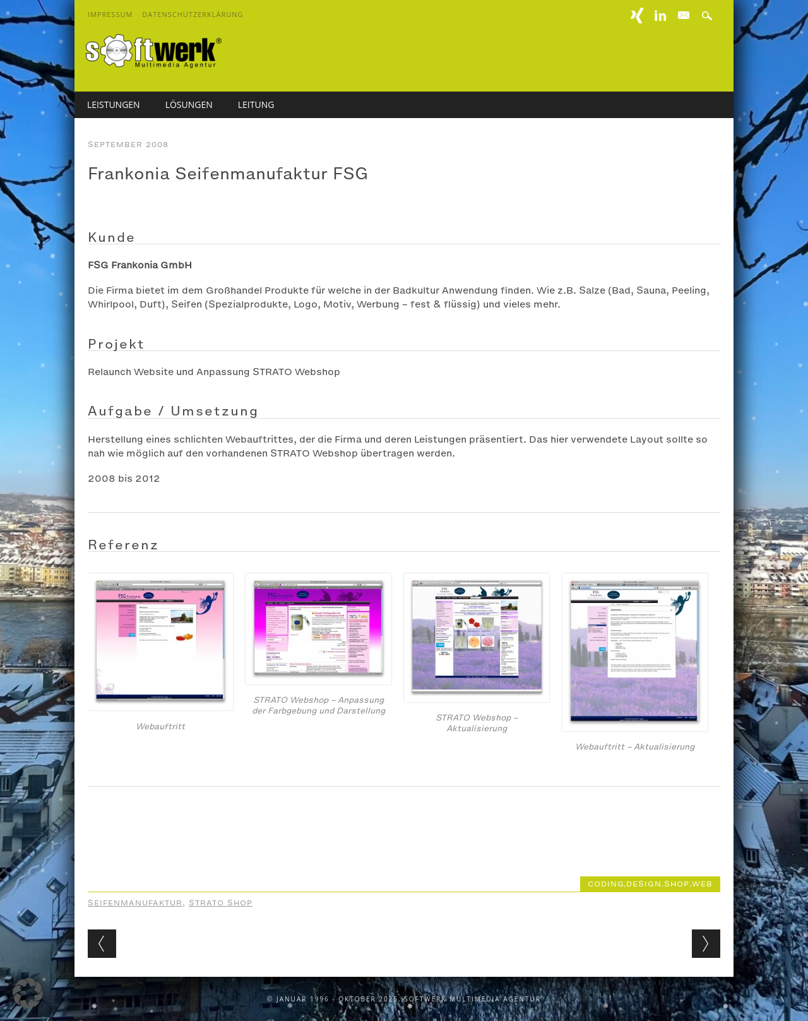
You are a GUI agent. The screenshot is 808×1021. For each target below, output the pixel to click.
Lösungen (189, 104)
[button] (28, 993)
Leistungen (113, 104)
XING (637, 15)
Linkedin (660, 15)
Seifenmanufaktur (135, 903)
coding (606, 884)
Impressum (110, 14)
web (702, 884)
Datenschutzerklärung (192, 14)
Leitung (256, 104)
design (644, 884)
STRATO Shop (220, 903)
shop (676, 884)
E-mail (684, 16)
